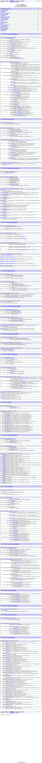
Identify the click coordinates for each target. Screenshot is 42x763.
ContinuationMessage (4, 202)
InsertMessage (3, 213)
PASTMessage (3, 500)
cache (7, 675)
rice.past (9, 422)
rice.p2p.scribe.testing (12, 351)
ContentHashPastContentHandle (6, 171)
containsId (17, 102)
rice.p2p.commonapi (12, 34)
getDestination (16, 193)
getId (13, 38)
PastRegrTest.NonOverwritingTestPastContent (9, 273)
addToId (10, 524)
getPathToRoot (22, 300)
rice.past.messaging (12, 457)
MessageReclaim (3, 495)
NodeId (4, 518)
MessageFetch (3, 482)
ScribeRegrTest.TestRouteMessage (7, 366)
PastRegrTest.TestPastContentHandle (7, 277)
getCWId (12, 52)
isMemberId (16, 108)
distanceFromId (15, 91)
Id (10, 8)
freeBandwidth (22, 400)
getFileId (14, 472)
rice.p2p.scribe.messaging (13, 322)
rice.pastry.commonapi (13, 572)
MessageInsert (3, 486)
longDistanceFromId (16, 93)
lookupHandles (13, 152)
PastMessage (3, 229)
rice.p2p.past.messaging (13, 176)
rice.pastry (10, 511)
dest (13, 181)
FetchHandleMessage (4, 204)
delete (9, 440)
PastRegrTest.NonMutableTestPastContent (8, 275)
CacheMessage (3, 198)
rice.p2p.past (10, 124)
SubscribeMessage (4, 345)
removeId (15, 106)
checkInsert (21, 147)
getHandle (19, 111)
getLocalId (13, 386)
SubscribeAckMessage (4, 342)
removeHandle (19, 115)
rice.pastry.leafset (11, 621)
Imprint (19, 762)
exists (9, 438)
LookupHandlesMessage (5, 217)
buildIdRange (17, 95)
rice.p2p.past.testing (12, 234)
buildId (13, 43)
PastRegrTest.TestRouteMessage (6, 280)
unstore (10, 701)
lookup (12, 150)
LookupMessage (3, 223)
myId (18, 129)
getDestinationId (16, 59)
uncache (7, 677)
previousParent (18, 329)
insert (9, 433)
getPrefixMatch (23, 403)
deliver (17, 64)
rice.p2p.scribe (11, 285)
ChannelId (2, 416)
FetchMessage (3, 210)
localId (12, 376)
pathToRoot (20, 290)
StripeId (2, 418)
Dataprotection (22, 762)
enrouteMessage (20, 609)
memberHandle (19, 113)
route (16, 67)
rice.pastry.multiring (12, 637)
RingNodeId (5, 642)
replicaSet (17, 75)
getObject (8, 684)
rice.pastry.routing (11, 646)
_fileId (14, 462)
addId (15, 104)
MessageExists (3, 477)
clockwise (14, 88)
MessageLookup (3, 491)
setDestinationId (20, 120)
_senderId (14, 464)
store (12, 711)
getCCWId (12, 50)
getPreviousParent (19, 337)
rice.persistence (11, 670)
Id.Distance (9, 93)
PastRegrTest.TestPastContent (6, 268)
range (16, 78)
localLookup (17, 71)
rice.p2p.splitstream (12, 372)
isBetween (14, 82)
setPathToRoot (15, 312)
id (20, 239)
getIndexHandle (20, 118)
